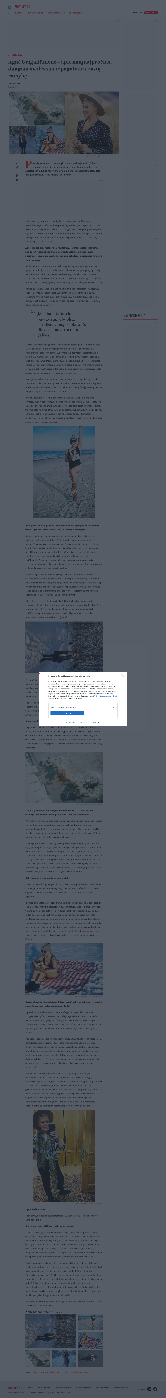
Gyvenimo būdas (16, 57)
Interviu (87, 1374)
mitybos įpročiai (62, 1374)
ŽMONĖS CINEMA (75, 15)
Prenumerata (151, 15)
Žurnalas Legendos (56, 15)
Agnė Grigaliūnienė (43, 1314)
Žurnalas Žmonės (35, 15)
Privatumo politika (102, 1388)
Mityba (36, 1374)
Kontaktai (30, 1388)
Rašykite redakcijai (44, 1388)
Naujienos (19, 15)
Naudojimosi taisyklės (83, 1388)
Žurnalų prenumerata (121, 1388)
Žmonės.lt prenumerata (64, 1388)
